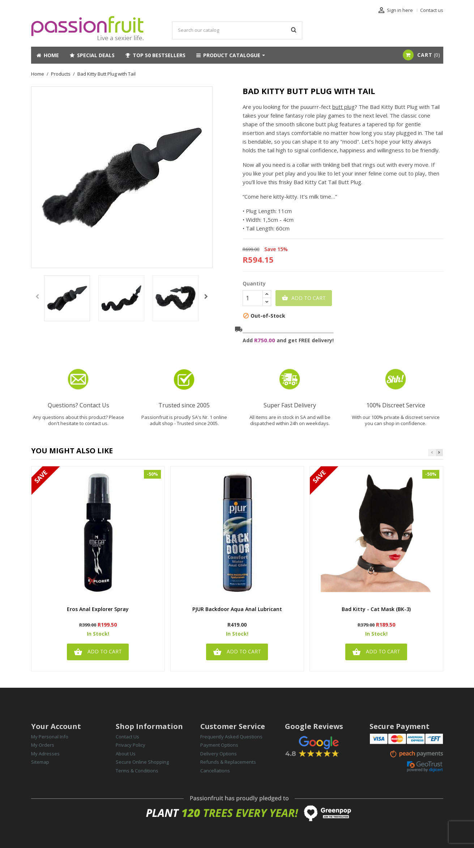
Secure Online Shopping (142, 762)
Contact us (431, 10)
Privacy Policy (130, 745)
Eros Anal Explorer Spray (98, 609)
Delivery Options (218, 753)
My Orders (42, 745)
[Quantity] (253, 298)
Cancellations (215, 770)
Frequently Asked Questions (231, 736)
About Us (126, 753)
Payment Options (219, 745)
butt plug (343, 106)
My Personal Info (49, 736)
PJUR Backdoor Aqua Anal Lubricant (237, 609)
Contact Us (127, 736)
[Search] (237, 30)
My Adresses (45, 753)
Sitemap (40, 762)
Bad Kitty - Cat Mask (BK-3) (376, 609)
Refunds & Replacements (228, 762)
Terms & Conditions (137, 770)
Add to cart (304, 298)
